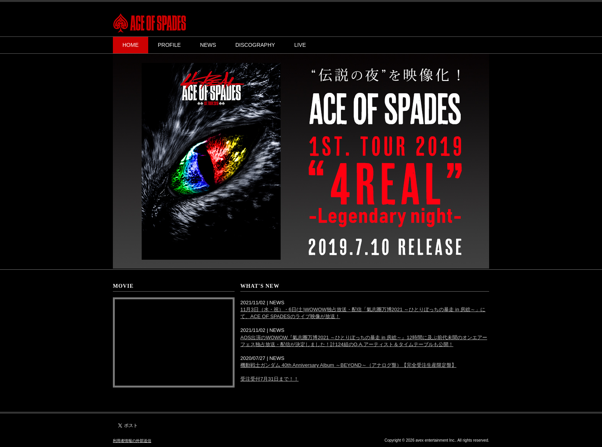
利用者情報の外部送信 (132, 441)
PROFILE (169, 45)
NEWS (208, 45)
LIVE (300, 45)
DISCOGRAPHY (255, 45)
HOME (130, 45)
